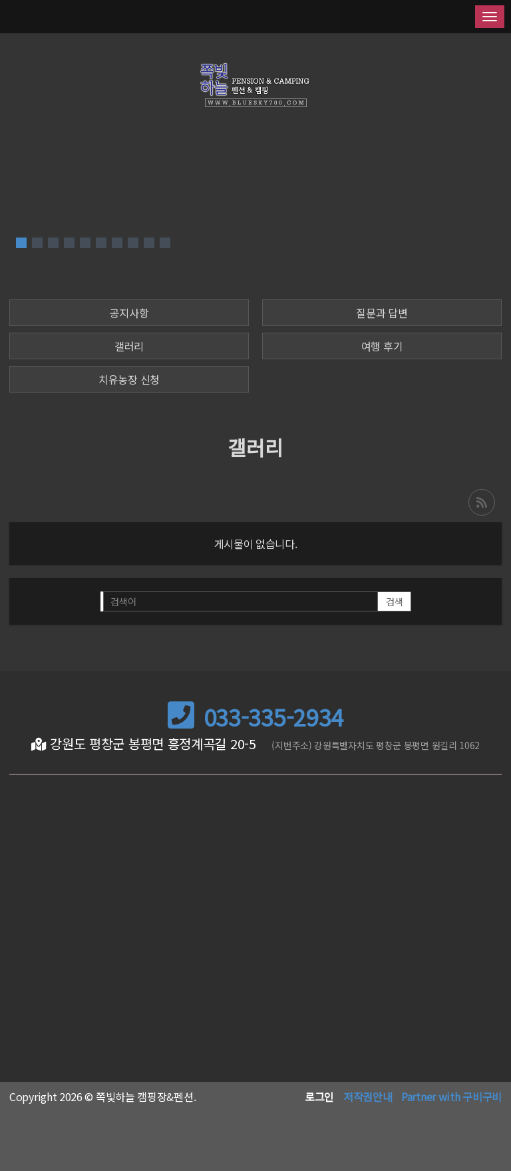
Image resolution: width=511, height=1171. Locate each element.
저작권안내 (368, 1096)
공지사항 (129, 313)
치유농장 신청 (129, 379)
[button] (21, 243)
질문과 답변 (381, 313)
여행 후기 (382, 346)
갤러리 (129, 346)
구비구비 (482, 1096)
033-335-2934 (255, 717)
